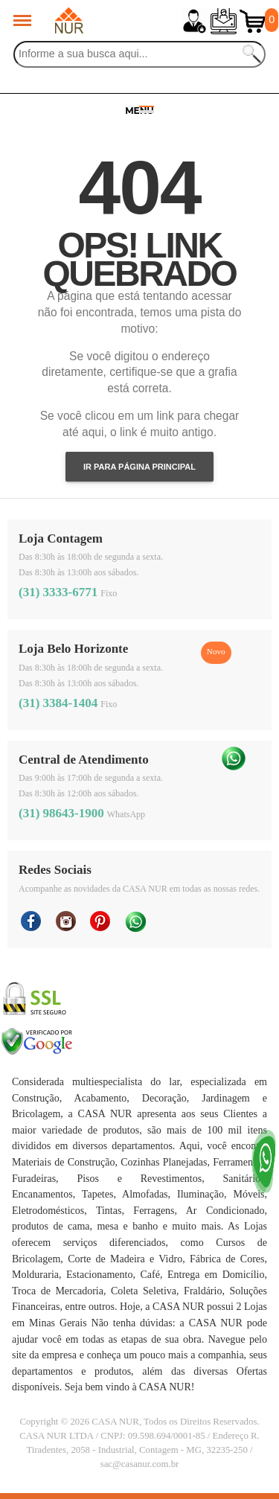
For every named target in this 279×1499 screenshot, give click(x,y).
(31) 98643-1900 (61, 813)
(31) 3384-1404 (58, 703)
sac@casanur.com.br (139, 1464)
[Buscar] (139, 54)
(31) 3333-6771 (58, 592)
